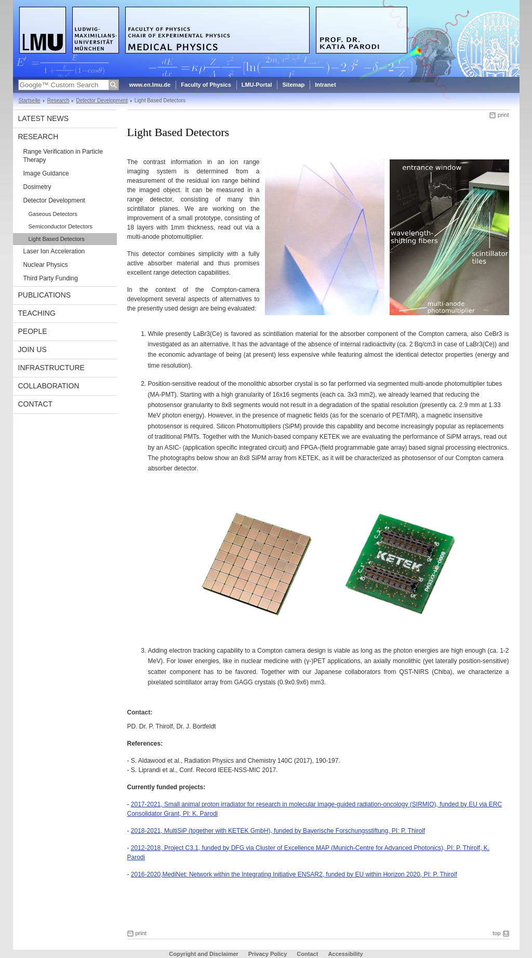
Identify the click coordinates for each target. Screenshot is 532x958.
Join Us (32, 349)
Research (58, 100)
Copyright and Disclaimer (203, 954)
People (32, 331)
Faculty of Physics (206, 85)
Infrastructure (51, 367)
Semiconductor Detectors (61, 226)
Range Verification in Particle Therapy (63, 156)
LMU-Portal (257, 85)
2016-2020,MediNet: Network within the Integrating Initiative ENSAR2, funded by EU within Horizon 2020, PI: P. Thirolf (294, 874)
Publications (44, 295)
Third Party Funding (50, 278)
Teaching (37, 313)
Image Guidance (46, 173)
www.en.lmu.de (150, 85)
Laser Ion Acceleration (54, 251)
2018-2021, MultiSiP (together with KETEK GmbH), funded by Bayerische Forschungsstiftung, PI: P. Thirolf (278, 830)
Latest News (43, 118)
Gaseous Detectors (53, 214)
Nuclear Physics (45, 264)
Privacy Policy (267, 954)
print (503, 115)
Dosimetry (37, 187)
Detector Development (101, 100)
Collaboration (48, 386)
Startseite (30, 100)
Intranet (325, 85)
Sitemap (293, 85)
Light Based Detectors (57, 239)
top (496, 933)
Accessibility (345, 954)
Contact (35, 404)
